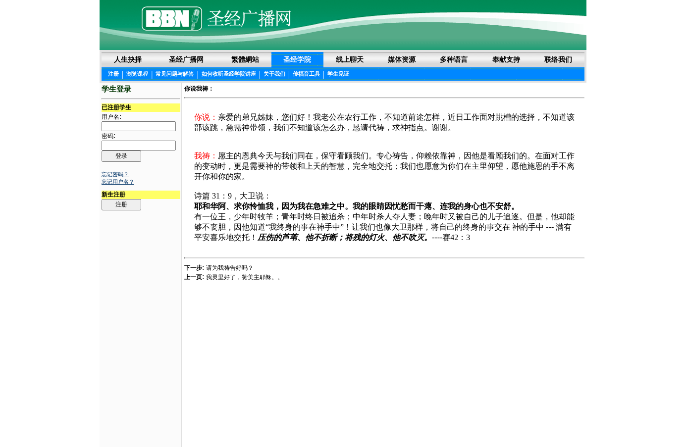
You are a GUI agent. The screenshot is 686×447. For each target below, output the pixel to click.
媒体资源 (402, 59)
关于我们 (274, 74)
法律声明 (344, 423)
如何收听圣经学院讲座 (229, 74)
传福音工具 (306, 74)
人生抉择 (128, 59)
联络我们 (558, 59)
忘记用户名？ (118, 182)
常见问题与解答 (175, 74)
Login (109, 423)
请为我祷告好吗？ (230, 267)
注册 (113, 74)
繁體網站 (245, 59)
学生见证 (338, 74)
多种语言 (454, 59)
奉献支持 (506, 59)
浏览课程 (137, 74)
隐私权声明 (379, 423)
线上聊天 (350, 59)
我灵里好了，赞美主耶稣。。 (244, 277)
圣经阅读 (312, 423)
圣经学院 (297, 59)
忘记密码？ (115, 174)
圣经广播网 (186, 59)
